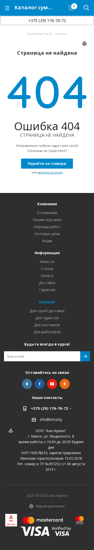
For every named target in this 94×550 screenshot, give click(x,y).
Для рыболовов (47, 331)
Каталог (47, 301)
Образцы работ (47, 226)
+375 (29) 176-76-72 (47, 20)
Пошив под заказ (47, 219)
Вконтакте (27, 384)
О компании (47, 212)
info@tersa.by (51, 419)
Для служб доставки (47, 310)
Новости (47, 261)
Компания (47, 203)
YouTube (52, 384)
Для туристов (47, 317)
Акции (47, 240)
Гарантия (47, 289)
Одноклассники (65, 384)
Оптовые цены (47, 233)
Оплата (47, 275)
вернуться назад (50, 172)
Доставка (47, 282)
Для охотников (47, 324)
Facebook (40, 384)
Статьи (47, 268)
